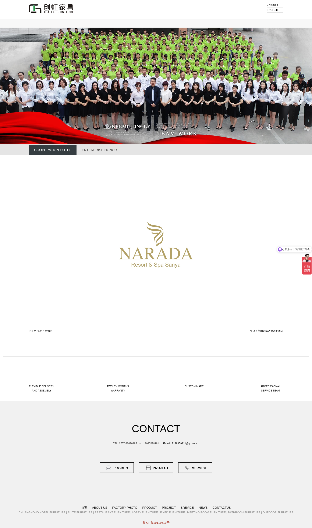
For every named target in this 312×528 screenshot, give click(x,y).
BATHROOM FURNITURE (244, 512)
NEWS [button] (203, 507)
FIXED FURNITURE (172, 512)
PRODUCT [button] (149, 507)
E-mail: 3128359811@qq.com (180, 443)
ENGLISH (272, 9)
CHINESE (272, 4)
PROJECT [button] (169, 507)
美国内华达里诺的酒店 (270, 330)
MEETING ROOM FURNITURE (206, 512)
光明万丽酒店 (44, 330)
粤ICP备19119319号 (156, 522)
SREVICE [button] (187, 507)
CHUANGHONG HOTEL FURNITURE (42, 512)
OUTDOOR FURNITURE (278, 512)
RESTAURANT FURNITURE (112, 512)
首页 (84, 507)
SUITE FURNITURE (80, 512)
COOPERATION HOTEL (52, 150)
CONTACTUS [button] (222, 507)
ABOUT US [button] (99, 507)
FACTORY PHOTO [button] (124, 507)
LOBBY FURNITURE (145, 512)
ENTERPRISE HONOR (99, 150)
